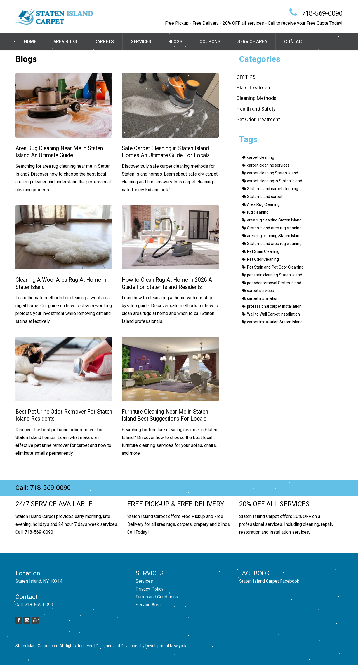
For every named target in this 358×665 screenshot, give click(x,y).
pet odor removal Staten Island (271, 283)
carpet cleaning (258, 157)
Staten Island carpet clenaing (270, 188)
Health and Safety (256, 109)
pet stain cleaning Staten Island (272, 275)
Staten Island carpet (262, 196)
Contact (294, 41)
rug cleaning (255, 212)
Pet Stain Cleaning (260, 251)
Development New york (165, 645)
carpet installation (260, 298)
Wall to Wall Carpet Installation (271, 314)
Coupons (209, 41)
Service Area (252, 41)
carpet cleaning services (265, 165)
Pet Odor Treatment (258, 119)
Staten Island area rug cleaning (272, 228)
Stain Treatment (254, 87)
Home (30, 41)
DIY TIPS (246, 77)
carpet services (258, 290)
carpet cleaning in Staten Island (272, 181)
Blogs (175, 41)
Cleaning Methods (256, 98)
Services (141, 41)
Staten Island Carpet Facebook (269, 581)
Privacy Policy (150, 589)
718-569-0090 (322, 13)
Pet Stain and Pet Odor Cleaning (272, 267)
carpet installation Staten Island (272, 322)
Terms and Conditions (157, 596)
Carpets (104, 41)
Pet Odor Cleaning (260, 259)
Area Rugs (65, 41)
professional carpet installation (272, 306)
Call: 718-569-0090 (43, 488)
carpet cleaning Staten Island (270, 173)
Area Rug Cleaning (261, 204)
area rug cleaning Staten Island (272, 220)
